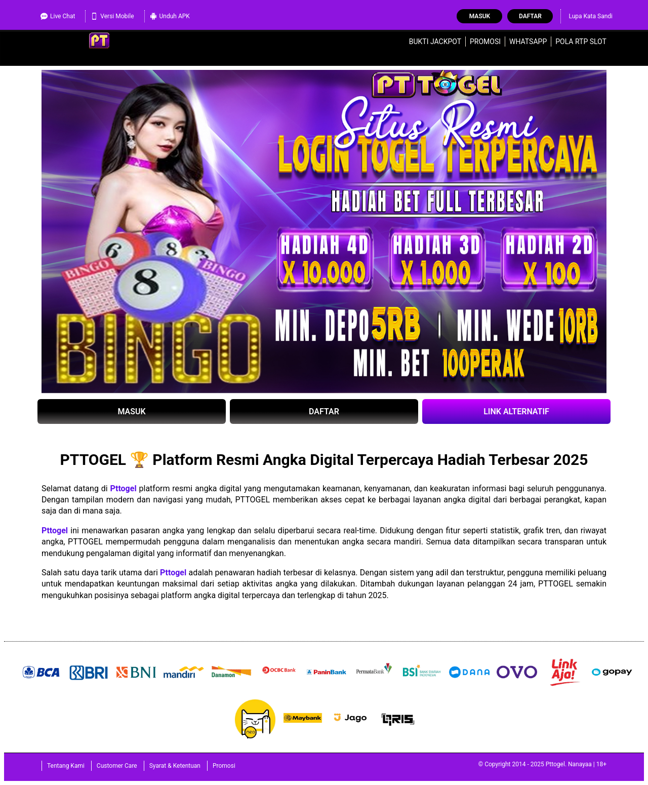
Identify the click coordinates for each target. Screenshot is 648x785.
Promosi (485, 41)
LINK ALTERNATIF (516, 411)
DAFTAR (324, 411)
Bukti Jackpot (435, 41)
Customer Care (117, 765)
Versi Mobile (112, 16)
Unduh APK (170, 16)
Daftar (530, 16)
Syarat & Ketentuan (174, 765)
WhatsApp (528, 41)
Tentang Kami (66, 765)
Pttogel (123, 488)
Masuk (479, 16)
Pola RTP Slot (580, 41)
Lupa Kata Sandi (591, 16)
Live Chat (57, 16)
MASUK (131, 411)
